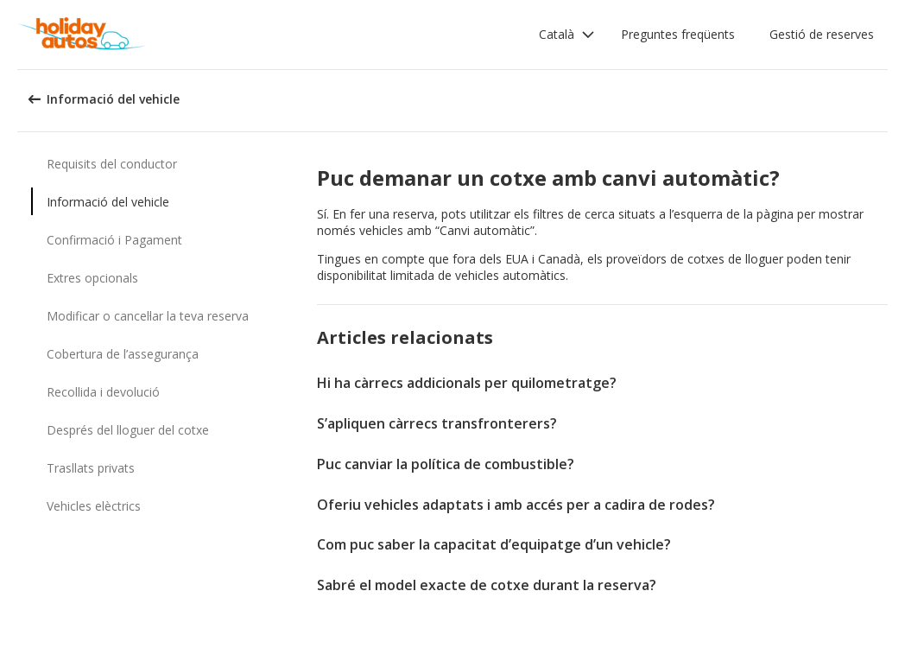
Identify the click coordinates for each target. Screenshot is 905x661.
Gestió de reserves (821, 34)
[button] (567, 34)
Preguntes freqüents (678, 34)
